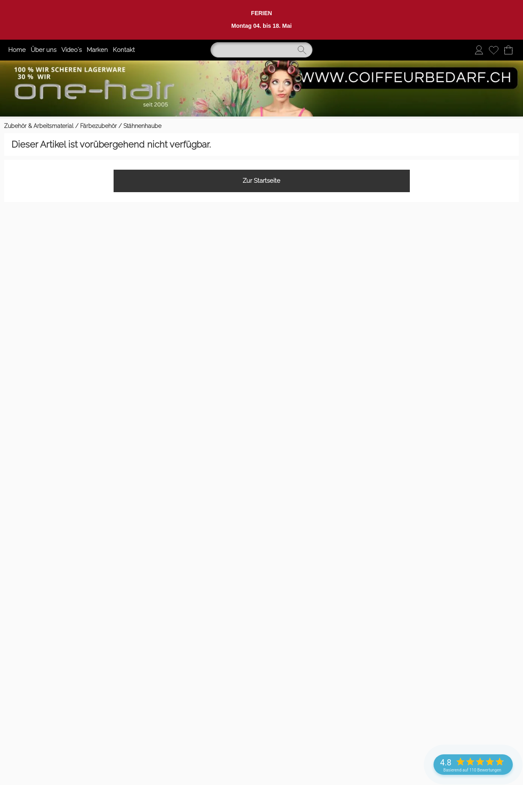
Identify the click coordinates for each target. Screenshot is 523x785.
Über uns (43, 50)
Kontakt (124, 50)
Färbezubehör (98, 126)
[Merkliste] (493, 50)
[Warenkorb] (508, 50)
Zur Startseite (261, 180)
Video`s (71, 50)
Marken (97, 50)
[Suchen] (261, 50)
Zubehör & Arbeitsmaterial (39, 126)
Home (17, 50)
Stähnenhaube (142, 126)
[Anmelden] (479, 50)
